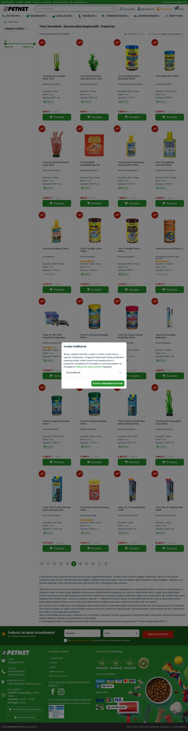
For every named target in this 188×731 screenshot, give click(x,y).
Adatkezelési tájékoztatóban (88, 367)
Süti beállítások (73, 372)
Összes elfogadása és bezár (108, 383)
